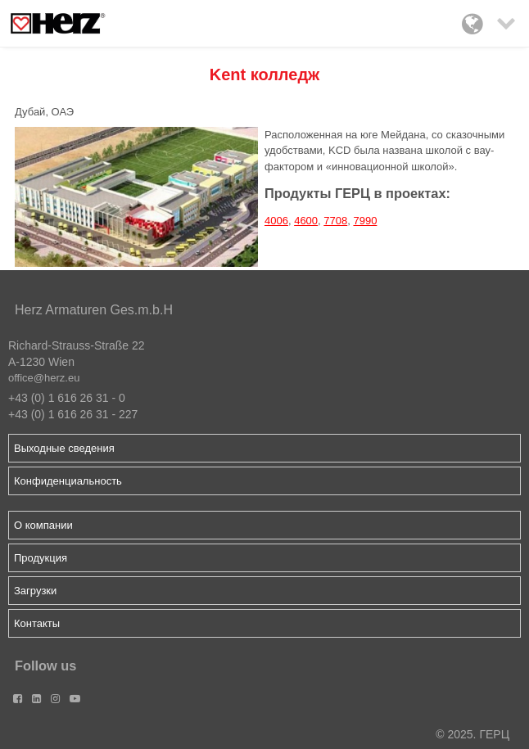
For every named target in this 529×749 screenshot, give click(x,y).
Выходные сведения (64, 448)
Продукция (40, 558)
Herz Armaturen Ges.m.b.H (94, 310)
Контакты (37, 623)
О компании (43, 525)
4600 (306, 220)
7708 (335, 220)
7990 (365, 220)
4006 (276, 220)
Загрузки (35, 590)
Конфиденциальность (68, 481)
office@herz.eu (43, 378)
